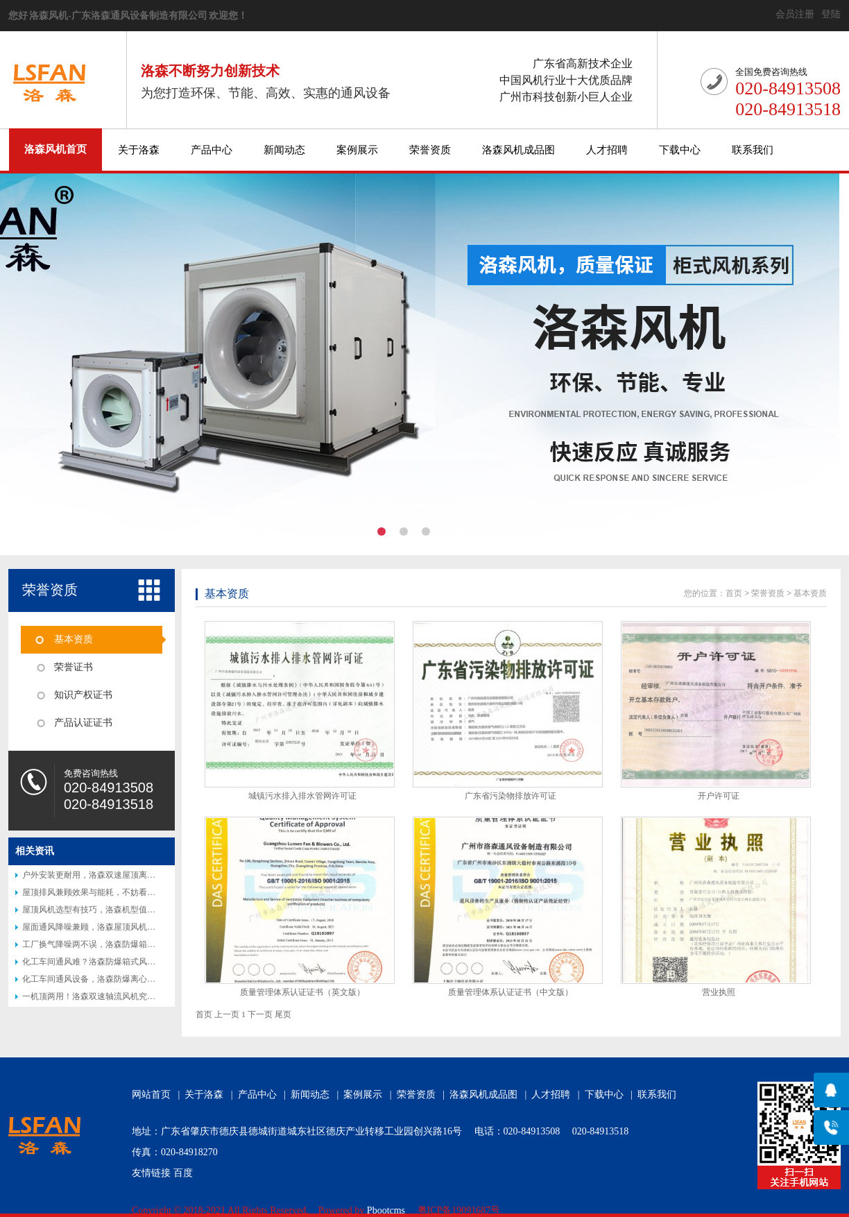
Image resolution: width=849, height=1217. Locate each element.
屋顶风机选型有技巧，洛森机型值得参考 (97, 909)
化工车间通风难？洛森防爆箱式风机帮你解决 (105, 962)
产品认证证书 (83, 722)
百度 (183, 1173)
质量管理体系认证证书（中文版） (510, 992)
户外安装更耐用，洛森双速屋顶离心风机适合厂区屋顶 (122, 875)
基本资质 (73, 639)
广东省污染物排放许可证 (510, 796)
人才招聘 (607, 149)
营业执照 (718, 992)
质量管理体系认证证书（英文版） (302, 992)
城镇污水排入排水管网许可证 (302, 796)
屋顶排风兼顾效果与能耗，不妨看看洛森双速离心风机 (122, 892)
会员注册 (794, 14)
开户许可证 (718, 796)
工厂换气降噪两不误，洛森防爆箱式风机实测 (105, 944)
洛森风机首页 (55, 149)
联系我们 (752, 149)
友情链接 (151, 1173)
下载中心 (680, 149)
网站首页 (151, 1094)
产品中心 (211, 149)
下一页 (260, 1014)
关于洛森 (139, 149)
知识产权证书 (83, 695)
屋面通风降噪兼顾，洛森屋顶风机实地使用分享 (109, 927)
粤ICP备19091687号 (459, 1210)
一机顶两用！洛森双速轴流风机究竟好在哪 (101, 996)
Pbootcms (386, 1210)
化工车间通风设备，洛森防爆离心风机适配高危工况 (118, 979)
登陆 (831, 14)
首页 (734, 593)
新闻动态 (284, 149)
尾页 (283, 1014)
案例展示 (357, 149)
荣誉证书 (73, 667)
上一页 (226, 1014)
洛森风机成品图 (518, 149)
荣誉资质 (430, 149)
